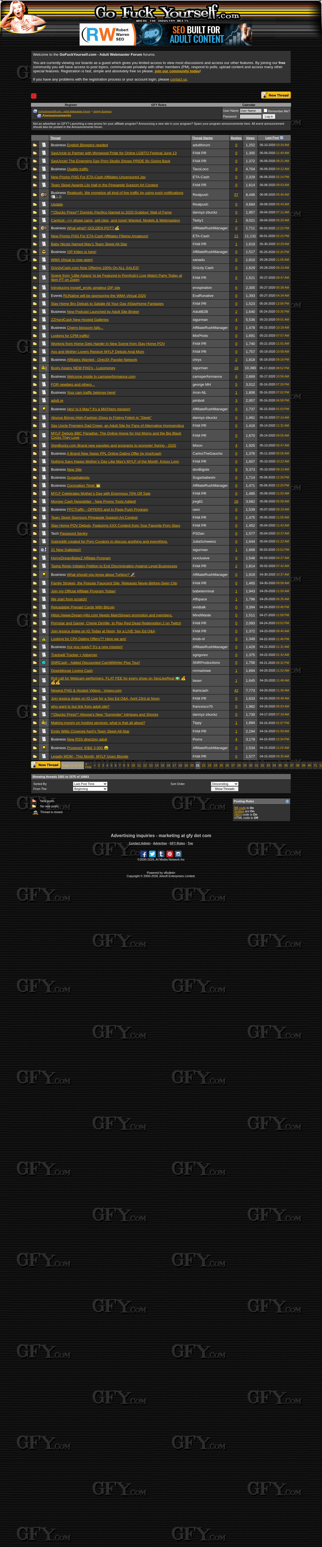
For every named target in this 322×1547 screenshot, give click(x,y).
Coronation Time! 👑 (84, 485)
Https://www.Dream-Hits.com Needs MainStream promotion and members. (111, 615)
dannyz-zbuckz (205, 212)
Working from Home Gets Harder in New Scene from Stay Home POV (108, 344)
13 (151, 765)
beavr (197, 680)
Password (229, 116)
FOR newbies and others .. (73, 384)
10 (133, 765)
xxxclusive (201, 558)
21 (236, 236)
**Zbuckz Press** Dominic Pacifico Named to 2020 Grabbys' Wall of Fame (111, 212)
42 (236, 690)
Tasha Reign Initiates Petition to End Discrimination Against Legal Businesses (114, 566)
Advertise (160, 843)
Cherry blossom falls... (85, 328)
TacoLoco (200, 169)
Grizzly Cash (203, 268)
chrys (197, 360)
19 (186, 765)
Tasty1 (198, 220)
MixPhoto (200, 336)
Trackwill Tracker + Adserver (74, 655)
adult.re (57, 400)
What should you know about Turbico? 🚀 (101, 575)
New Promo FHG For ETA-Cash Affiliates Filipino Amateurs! (99, 236)
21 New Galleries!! (66, 550)
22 (203, 765)
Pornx (197, 739)
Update (57, 204)
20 (191, 765)
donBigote (201, 469)
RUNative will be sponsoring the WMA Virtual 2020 (104, 296)
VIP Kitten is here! (81, 252)
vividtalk (199, 607)
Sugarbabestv (78, 477)
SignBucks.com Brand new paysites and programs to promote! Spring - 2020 (113, 445)
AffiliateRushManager (210, 228)
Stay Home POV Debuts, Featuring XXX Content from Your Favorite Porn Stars (115, 525)
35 (280, 765)
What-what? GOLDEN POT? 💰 (93, 228)
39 (303, 765)
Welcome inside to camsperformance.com (101, 376)
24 (215, 765)
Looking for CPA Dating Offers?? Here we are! (88, 639)
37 (292, 765)
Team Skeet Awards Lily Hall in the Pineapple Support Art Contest (104, 185)
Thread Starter (202, 138)
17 (174, 765)
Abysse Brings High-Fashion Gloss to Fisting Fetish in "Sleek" (101, 418)
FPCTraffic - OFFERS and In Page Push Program (107, 509)
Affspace (200, 599)
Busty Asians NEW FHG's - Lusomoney (83, 368)
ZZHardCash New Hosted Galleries (80, 320)
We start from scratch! (69, 599)
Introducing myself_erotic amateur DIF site (85, 288)
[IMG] (238, 814)
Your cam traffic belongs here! (91, 392)
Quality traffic (77, 169)
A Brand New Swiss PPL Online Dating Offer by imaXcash (114, 453)
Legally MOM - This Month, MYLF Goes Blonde (89, 756)
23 (209, 765)
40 (309, 765)
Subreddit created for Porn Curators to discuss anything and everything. (109, 541)
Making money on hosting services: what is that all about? (98, 723)
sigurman (200, 320)
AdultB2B (200, 312)
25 (221, 765)
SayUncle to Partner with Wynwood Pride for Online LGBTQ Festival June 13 (114, 153)
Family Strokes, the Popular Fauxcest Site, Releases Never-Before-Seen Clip (114, 583)
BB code (240, 808)
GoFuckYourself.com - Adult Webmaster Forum (64, 111)
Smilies (239, 811)
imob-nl (199, 639)
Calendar (248, 104)
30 (250, 765)
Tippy (197, 723)
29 (245, 765)
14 (156, 765)
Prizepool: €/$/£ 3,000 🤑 (87, 748)
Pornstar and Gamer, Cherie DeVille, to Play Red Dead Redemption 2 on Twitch (116, 623)
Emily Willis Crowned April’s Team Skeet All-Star (90, 731)
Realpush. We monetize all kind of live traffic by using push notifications (125, 193)
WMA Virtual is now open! (72, 260)
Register (71, 104)
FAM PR (199, 153)
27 (233, 765)
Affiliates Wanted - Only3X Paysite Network (102, 360)
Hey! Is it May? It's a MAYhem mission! (98, 409)
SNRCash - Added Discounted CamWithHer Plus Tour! (95, 663)
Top (190, 843)
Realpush (200, 195)
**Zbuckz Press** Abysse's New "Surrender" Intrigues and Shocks (104, 714)
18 (236, 368)
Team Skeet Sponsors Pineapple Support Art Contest (94, 517)
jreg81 (198, 501)
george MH (202, 384)
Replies (236, 138)
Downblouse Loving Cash (72, 671)
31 (256, 765)
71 (315, 765)
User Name (231, 110)
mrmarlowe (202, 671)
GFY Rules (158, 104)
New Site (74, 469)
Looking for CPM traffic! (70, 336)
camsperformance (207, 376)
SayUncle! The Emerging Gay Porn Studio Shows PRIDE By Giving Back (110, 161)
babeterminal (203, 591)
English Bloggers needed (87, 145)
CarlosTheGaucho (207, 453)
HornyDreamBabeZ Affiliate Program (81, 558)
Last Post (272, 137)
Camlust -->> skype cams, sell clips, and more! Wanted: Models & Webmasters (115, 220)
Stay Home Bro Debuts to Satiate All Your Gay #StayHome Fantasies (107, 304)
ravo (196, 509)
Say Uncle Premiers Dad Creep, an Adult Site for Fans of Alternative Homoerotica (117, 426)
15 (162, 765)
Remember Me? (277, 111)
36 (285, 765)
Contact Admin (140, 843)
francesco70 (203, 706)
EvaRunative (203, 296)
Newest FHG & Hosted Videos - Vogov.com (86, 690)
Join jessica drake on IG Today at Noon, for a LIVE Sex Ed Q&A (103, 631)
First (88, 765)
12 (144, 765)
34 (274, 765)
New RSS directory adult (87, 739)
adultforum (201, 145)
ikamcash (200, 690)
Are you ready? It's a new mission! (95, 647)
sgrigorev (200, 655)
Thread (55, 138)
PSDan (198, 533)
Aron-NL (199, 392)
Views (250, 138)
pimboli (198, 400)
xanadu (199, 260)
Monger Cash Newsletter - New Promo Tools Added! (93, 501)
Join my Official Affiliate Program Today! (83, 591)
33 (268, 765)
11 (139, 765)
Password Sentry (74, 533)
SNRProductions (206, 663)
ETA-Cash (201, 177)
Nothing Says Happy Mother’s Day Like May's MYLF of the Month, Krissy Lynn (115, 461)
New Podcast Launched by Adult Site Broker (103, 312)
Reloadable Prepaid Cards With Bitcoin (82, 607)
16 (168, 765)
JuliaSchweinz (204, 541)
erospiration (202, 288)
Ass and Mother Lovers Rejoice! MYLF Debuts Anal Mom (97, 352)
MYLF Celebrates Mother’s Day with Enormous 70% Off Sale (100, 493)
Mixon (198, 445)
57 (236, 195)
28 (238, 765)
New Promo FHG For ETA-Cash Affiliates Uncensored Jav (98, 177)
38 (297, 765)
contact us (178, 79)
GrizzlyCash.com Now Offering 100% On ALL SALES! (95, 268)
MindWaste (202, 615)
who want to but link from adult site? (80, 706)
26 (236, 501)
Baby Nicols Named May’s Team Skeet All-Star (89, 244)
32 (262, 765)
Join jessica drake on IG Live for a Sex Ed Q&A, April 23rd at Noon (105, 698)
